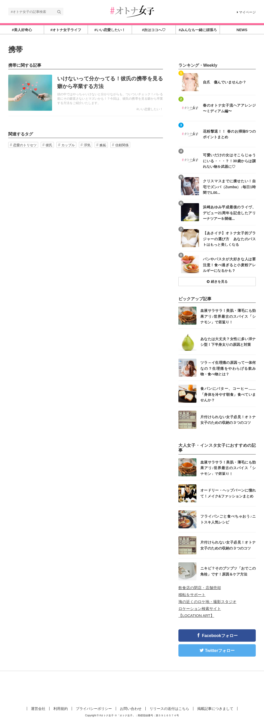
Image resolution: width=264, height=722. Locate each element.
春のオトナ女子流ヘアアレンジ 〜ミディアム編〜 (229, 108)
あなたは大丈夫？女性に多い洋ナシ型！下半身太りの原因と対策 (228, 342)
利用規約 (60, 708)
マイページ (246, 12)
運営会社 (38, 708)
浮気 (87, 145)
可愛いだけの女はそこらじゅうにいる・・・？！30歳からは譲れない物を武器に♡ (229, 160)
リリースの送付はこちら (169, 708)
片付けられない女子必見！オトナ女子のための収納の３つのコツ (228, 420)
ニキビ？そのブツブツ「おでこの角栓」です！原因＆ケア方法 (228, 571)
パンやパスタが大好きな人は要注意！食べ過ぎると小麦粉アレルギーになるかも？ (229, 264)
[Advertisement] (132, 687)
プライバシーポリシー (94, 708)
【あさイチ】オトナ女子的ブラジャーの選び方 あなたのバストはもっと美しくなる (229, 238)
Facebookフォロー (220, 635)
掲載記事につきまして (215, 708)
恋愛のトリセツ (25, 145)
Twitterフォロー (220, 650)
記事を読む (85, 93)
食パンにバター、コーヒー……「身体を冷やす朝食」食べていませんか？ (228, 394)
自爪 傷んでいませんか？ (224, 82)
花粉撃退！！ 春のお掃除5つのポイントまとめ (229, 134)
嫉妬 (103, 145)
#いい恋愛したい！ (149, 109)
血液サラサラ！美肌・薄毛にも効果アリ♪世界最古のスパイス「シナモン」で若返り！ (228, 316)
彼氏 (49, 145)
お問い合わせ (131, 708)
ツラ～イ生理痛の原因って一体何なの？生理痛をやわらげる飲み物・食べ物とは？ (228, 368)
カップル (68, 145)
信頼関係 (122, 145)
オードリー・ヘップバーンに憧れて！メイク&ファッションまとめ (228, 493)
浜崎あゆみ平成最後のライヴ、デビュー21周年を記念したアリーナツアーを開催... (229, 212)
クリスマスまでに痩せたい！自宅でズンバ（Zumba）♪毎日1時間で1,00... (229, 186)
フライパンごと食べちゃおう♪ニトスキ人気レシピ (228, 519)
